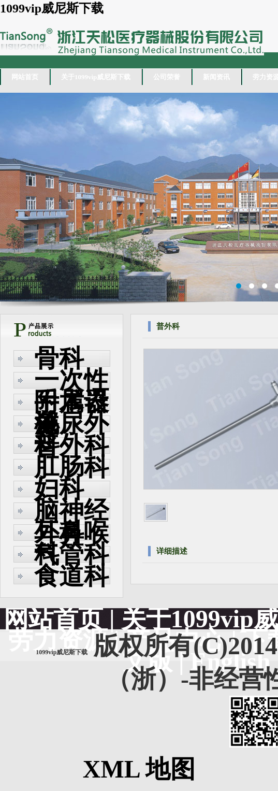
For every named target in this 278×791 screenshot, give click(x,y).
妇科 (59, 488)
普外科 (71, 445)
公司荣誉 (166, 77)
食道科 (71, 575)
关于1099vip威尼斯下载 (95, 77)
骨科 (59, 358)
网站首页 (24, 77)
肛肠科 (71, 467)
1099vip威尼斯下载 (52, 8)
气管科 (71, 554)
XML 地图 (139, 769)
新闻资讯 (216, 77)
